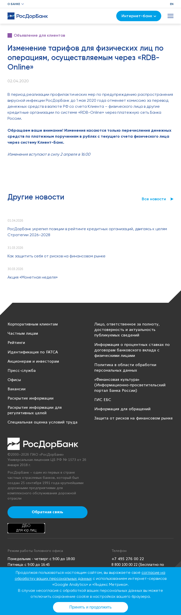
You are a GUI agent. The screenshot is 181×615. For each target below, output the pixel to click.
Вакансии (17, 389)
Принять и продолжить (91, 607)
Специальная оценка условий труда (43, 422)
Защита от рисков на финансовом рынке (133, 418)
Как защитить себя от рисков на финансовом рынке (57, 256)
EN (172, 4)
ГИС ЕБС (102, 400)
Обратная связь (47, 512)
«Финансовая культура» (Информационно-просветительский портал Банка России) (130, 385)
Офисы (14, 380)
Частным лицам (23, 333)
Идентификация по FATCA (33, 352)
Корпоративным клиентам (33, 324)
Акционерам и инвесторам (33, 361)
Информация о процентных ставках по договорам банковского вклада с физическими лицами (132, 350)
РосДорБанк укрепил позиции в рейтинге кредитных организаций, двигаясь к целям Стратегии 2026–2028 (87, 231)
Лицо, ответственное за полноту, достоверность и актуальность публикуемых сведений (127, 329)
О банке (14, 4)
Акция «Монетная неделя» (33, 277)
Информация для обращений (122, 409)
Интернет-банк (139, 15)
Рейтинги (16, 343)
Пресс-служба (22, 371)
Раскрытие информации (31, 398)
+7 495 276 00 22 (128, 559)
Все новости (154, 199)
